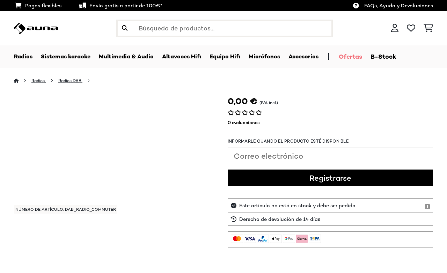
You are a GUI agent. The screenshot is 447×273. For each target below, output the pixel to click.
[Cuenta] (394, 28)
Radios (40, 81)
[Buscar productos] (224, 28)
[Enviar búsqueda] (124, 28)
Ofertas (374, 56)
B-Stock (407, 56)
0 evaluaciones (244, 123)
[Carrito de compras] (428, 28)
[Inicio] (23, 81)
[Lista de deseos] (411, 28)
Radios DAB (73, 81)
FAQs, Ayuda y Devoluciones (398, 5)
